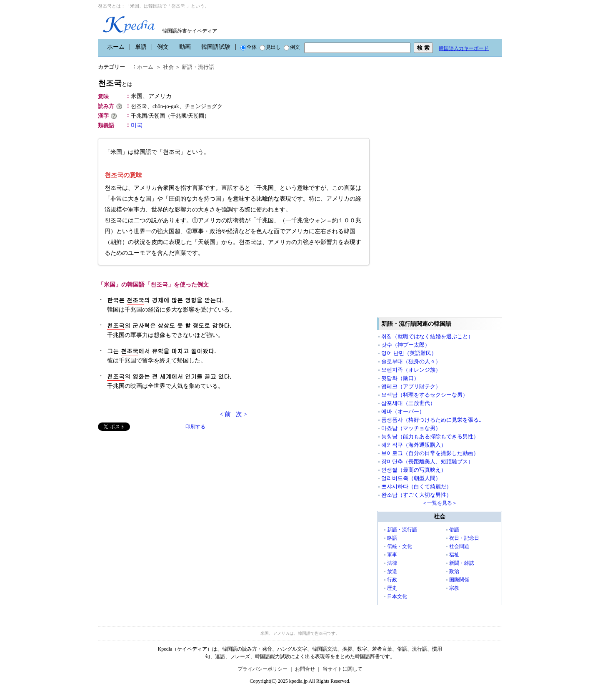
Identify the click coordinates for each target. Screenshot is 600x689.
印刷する (195, 427)
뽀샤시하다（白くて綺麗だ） (416, 486)
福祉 (454, 555)
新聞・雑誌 (461, 563)
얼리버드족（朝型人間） (411, 478)
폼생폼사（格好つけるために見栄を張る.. (431, 420)
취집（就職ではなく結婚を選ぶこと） (427, 336)
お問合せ (305, 669)
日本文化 (397, 596)
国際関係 (459, 580)
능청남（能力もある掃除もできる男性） (430, 436)
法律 (392, 563)
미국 (136, 125)
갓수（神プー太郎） (405, 345)
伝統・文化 (399, 546)
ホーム (116, 47)
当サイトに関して (342, 669)
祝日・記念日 (464, 538)
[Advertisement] (160, 489)
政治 (454, 571)
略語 (392, 538)
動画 (185, 47)
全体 (248, 47)
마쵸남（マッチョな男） (411, 428)
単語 (141, 47)
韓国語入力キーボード (464, 48)
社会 (168, 67)
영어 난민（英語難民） (409, 353)
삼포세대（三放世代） (408, 403)
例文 (163, 47)
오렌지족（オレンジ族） (411, 370)
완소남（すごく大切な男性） (416, 495)
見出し (270, 47)
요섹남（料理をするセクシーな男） (424, 395)
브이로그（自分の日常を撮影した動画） (430, 453)
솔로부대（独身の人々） (411, 361)
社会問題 (459, 546)
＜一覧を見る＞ (439, 503)
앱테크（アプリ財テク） (411, 386)
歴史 (392, 588)
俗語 (454, 530)
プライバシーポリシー (263, 669)
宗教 (454, 588)
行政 (392, 580)
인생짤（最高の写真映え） (413, 470)
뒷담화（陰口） (400, 378)
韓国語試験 (215, 47)
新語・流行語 (198, 67)
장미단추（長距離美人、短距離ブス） (427, 461)
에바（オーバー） (403, 411)
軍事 (392, 555)
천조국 (115, 83)
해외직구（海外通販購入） (413, 445)
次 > (241, 414)
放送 (392, 571)
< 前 (225, 414)
